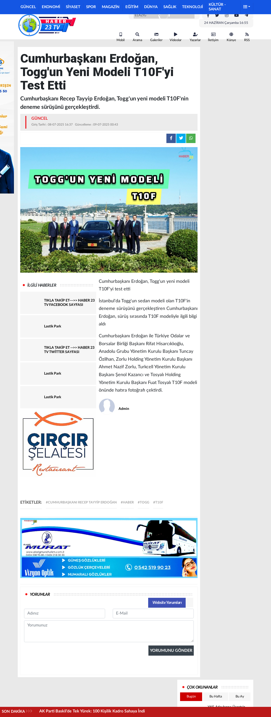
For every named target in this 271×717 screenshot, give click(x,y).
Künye (231, 37)
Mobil (121, 37)
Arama (137, 37)
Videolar (176, 37)
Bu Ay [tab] (240, 696)
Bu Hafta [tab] (215, 696)
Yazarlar (195, 37)
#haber (127, 502)
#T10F (158, 502)
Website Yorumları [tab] (167, 603)
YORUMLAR (40, 594)
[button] (247, 7)
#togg (143, 502)
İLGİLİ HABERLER (41, 285)
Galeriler (156, 37)
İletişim (213, 37)
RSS (247, 37)
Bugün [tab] (191, 696)
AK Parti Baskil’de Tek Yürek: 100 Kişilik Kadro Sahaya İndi (92, 711)
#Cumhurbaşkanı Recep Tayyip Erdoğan (81, 502)
